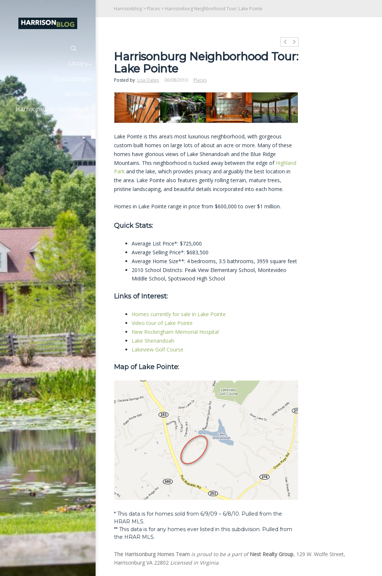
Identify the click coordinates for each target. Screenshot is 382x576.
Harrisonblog (128, 9)
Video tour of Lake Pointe (162, 322)
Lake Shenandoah (153, 340)
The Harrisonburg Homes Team (152, 554)
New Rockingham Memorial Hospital (175, 331)
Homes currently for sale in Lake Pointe (179, 314)
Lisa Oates (148, 80)
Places (153, 9)
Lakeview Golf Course (157, 349)
